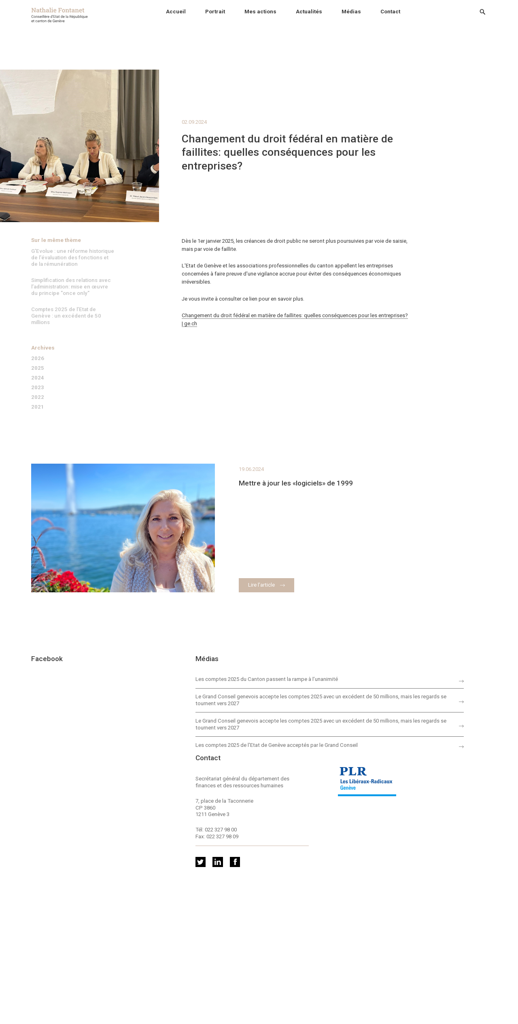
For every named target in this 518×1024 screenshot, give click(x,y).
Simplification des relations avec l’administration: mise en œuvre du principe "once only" (71, 286)
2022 (37, 397)
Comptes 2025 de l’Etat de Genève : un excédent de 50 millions (66, 315)
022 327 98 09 (222, 836)
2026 (37, 358)
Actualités (309, 11)
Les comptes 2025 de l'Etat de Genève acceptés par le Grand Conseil (276, 745)
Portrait (215, 11)
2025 (37, 368)
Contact (390, 11)
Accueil (176, 11)
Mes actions (260, 11)
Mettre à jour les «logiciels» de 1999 (296, 483)
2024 (37, 377)
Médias (351, 11)
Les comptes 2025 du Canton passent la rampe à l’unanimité (266, 679)
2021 (37, 406)
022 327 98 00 (221, 830)
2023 (37, 387)
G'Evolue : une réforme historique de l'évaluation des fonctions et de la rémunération (72, 257)
